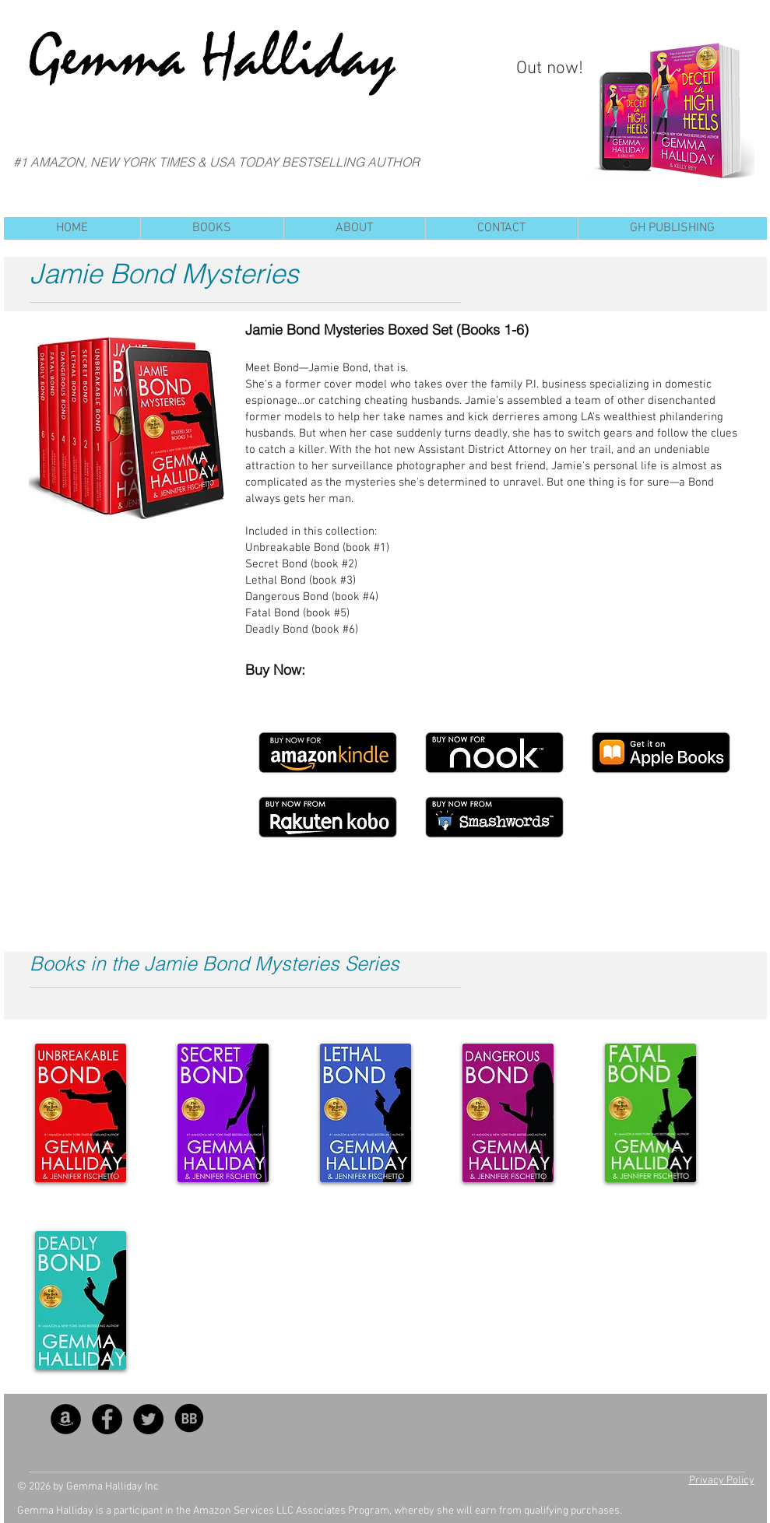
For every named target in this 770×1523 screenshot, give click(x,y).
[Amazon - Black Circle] (66, 1419)
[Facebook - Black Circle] (107, 1419)
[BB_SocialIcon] (189, 1419)
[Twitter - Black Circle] (148, 1419)
